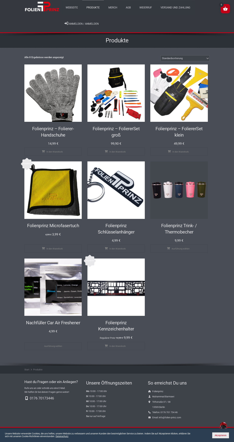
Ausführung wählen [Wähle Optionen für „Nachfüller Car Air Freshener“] (53, 348)
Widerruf (133, 8)
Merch (106, 8)
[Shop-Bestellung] (185, 60)
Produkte (89, 8)
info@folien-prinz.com (170, 420)
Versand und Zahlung (160, 8)
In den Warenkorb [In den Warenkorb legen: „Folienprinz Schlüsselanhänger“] (117, 251)
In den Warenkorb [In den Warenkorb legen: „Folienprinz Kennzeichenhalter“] (117, 348)
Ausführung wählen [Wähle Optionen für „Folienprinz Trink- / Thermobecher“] (180, 251)
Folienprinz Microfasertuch (53, 228)
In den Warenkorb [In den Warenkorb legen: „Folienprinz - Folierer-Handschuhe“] (54, 154)
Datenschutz (94, 436)
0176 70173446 (42, 400)
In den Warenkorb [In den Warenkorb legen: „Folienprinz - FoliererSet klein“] (180, 154)
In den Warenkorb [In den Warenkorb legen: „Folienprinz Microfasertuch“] (54, 251)
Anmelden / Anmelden (82, 26)
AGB (118, 8)
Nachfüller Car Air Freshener (53, 325)
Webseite (70, 8)
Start (26, 372)
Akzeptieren (221, 435)
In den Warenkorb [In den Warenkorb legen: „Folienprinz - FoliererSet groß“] (117, 154)
